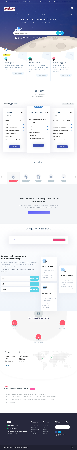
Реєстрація (57, 1)
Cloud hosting (34, 432)
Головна (17, 15)
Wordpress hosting (35, 430)
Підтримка (37, 15)
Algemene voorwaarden (46, 430)
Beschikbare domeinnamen (39, 212)
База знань (52, 15)
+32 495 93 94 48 (68, 103)
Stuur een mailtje (12, 428)
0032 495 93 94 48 (25, 1)
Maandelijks (6, 103)
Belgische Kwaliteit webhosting (12, 1)
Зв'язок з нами (60, 15)
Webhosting (33, 428)
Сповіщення (45, 15)
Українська (43, 1)
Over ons (45, 433)
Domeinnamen (34, 426)
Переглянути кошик (67, 1)
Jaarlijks (15, 103)
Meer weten (18, 73)
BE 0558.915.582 (12, 434)
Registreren (59, 240)
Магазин (23, 15)
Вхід (50, 1)
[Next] (75, 177)
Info (67, 15)
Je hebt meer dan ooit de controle (16, 389)
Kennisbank (45, 426)
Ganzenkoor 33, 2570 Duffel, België (17, 431)
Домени (30, 15)
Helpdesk (7, 365)
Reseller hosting (35, 434)
